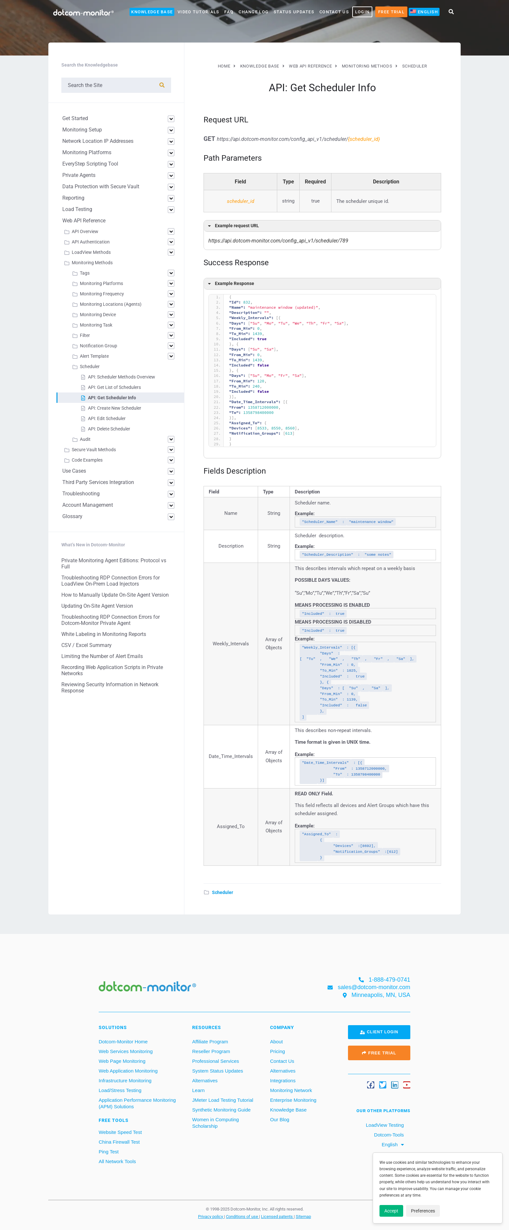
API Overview (85, 231)
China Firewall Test (119, 1142)
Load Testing (77, 209)
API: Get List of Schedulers (114, 387)
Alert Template (94, 356)
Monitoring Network (291, 1090)
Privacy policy (211, 1216)
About (276, 1041)
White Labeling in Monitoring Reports (103, 634)
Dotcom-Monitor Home (123, 1041)
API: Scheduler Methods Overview (121, 376)
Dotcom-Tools (388, 1134)
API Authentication (91, 241)
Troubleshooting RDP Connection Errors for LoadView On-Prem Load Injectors (110, 581)
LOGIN (362, 11)
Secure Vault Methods (94, 449)
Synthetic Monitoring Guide (221, 1109)
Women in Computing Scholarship (215, 1123)
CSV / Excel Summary (86, 645)
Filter (85, 335)
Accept (391, 1210)
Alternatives (204, 1080)
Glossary (72, 516)
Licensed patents (277, 1216)
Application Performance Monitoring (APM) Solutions (137, 1103)
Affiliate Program (210, 1041)
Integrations (282, 1080)
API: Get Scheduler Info (112, 397)
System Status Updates (217, 1071)
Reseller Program (211, 1051)
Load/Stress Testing (120, 1090)
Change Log (253, 11)
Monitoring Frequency (102, 293)
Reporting (73, 198)
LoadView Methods (91, 252)
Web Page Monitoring (122, 1061)
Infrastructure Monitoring (125, 1080)
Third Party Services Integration (98, 482)
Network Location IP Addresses (97, 141)
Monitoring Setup (82, 130)
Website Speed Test (120, 1132)
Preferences (423, 1210)
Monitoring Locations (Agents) (111, 304)
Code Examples (87, 460)
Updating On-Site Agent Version (97, 606)
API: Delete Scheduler (109, 428)
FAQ (228, 11)
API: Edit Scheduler (107, 418)
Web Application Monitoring (128, 1071)
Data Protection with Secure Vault (100, 186)
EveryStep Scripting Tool (90, 164)
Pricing (277, 1051)
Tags (85, 273)
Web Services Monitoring (126, 1051)
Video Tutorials (198, 11)
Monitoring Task (96, 325)
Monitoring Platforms (86, 152)
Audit (85, 439)
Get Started (75, 118)
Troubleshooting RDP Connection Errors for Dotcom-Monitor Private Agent (110, 620)
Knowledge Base (152, 11)
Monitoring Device (98, 314)
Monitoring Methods (92, 262)
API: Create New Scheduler (114, 408)
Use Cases (74, 471)
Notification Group (98, 345)
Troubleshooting (81, 494)
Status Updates (294, 11)
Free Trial (391, 11)
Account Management (87, 505)
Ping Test (108, 1151)
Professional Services (215, 1061)
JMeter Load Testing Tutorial (222, 1100)
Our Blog (279, 1119)
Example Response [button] (230, 283)
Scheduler (222, 892)
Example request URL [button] (232, 226)
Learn (198, 1090)
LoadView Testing (384, 1125)
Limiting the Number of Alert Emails (102, 656)
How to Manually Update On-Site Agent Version (115, 595)
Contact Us (334, 11)
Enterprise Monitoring (293, 1100)
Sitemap (303, 1216)
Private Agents (78, 175)
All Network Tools (117, 1161)
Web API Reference (84, 220)
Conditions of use (242, 1216)
